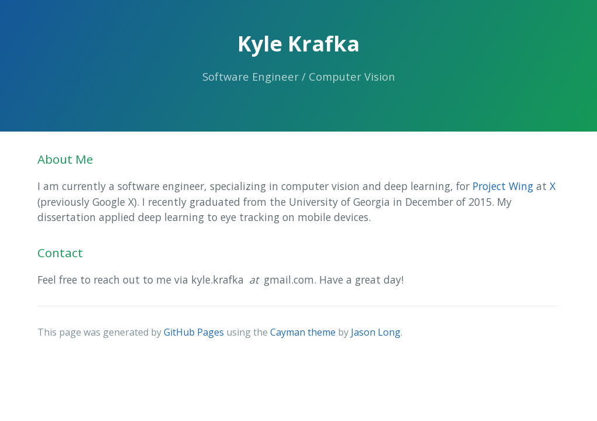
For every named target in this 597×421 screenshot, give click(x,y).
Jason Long (376, 332)
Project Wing (502, 186)
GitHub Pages (194, 332)
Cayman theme (303, 332)
